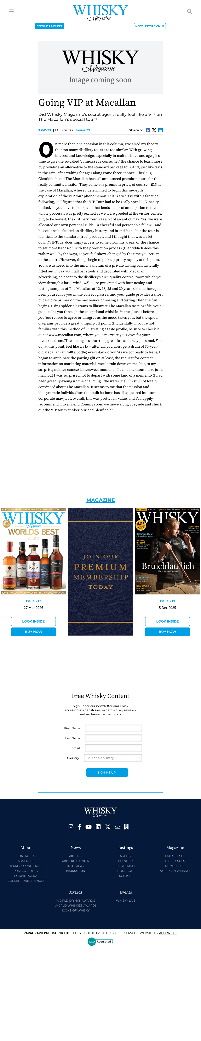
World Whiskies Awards (76, 905)
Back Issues (175, 861)
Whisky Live (125, 900)
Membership (175, 866)
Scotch (125, 876)
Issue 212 (33, 601)
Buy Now (33, 632)
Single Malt (125, 866)
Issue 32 (83, 130)
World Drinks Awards (75, 900)
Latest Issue (175, 856)
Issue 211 (167, 601)
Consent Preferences (26, 881)
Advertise (26, 861)
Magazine (100, 500)
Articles (75, 856)
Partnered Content (76, 861)
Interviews (75, 866)
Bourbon (125, 871)
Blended (125, 861)
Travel (46, 130)
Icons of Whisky (76, 910)
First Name (72, 728)
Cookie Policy (26, 876)
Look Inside (33, 621)
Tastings (125, 856)
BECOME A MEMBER (49, 26)
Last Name (73, 738)
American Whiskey (175, 871)
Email (75, 748)
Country (73, 758)
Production (75, 871)
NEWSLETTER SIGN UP (150, 26)
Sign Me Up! (107, 772)
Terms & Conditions (26, 866)
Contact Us (26, 856)
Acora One (168, 933)
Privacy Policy (26, 871)
